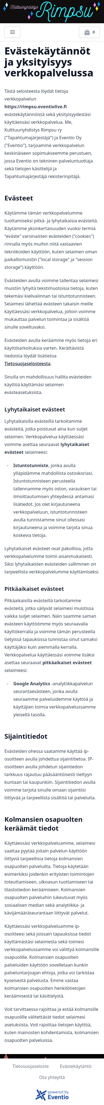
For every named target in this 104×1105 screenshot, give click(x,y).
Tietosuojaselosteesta (27, 363)
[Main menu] (12, 32)
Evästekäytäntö (76, 1066)
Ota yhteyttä (52, 1077)
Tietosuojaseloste (30, 1066)
